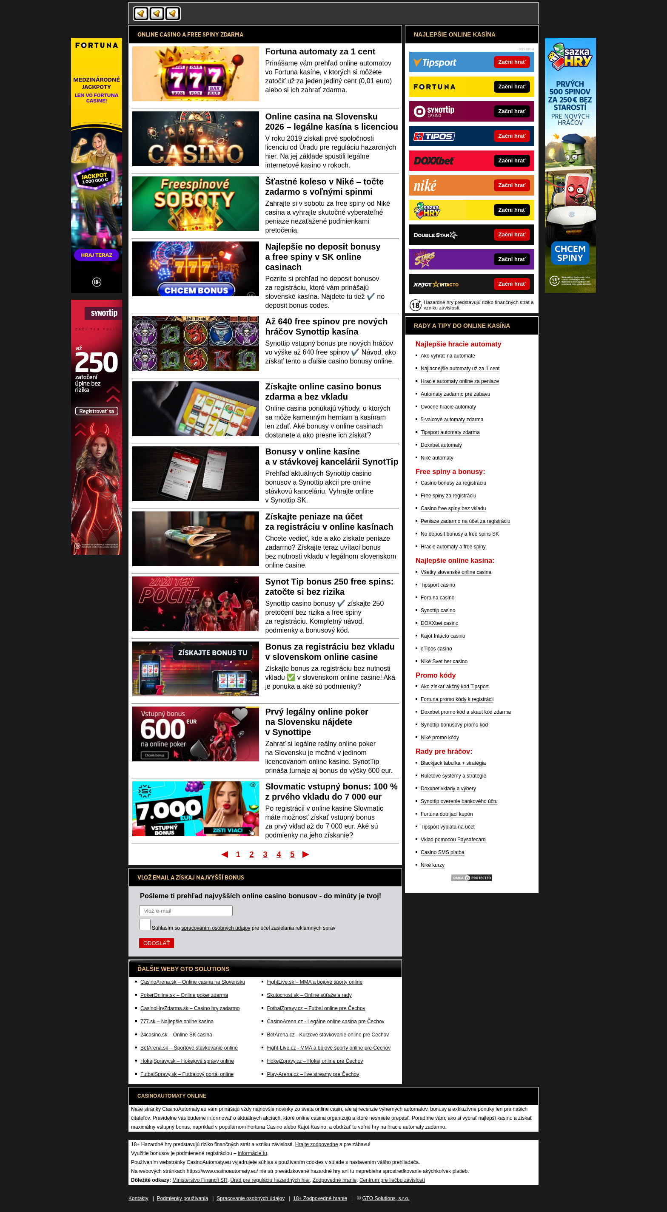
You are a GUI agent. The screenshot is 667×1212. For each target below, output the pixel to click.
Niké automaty (437, 458)
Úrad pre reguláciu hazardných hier (270, 1180)
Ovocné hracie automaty (448, 407)
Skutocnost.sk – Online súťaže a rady (309, 995)
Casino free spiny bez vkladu (453, 508)
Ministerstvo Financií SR (199, 1180)
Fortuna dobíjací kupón (447, 814)
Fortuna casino (437, 598)
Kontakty (138, 1198)
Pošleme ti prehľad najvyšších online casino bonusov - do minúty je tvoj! (260, 896)
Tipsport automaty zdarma (450, 432)
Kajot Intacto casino (443, 636)
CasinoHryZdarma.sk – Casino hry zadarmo (189, 1008)
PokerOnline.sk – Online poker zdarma (184, 995)
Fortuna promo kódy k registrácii (457, 699)
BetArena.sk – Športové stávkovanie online (189, 1048)
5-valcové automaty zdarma (452, 420)
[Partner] (570, 290)
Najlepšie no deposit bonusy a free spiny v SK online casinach (323, 257)
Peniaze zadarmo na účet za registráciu (465, 521)
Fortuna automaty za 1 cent (320, 51)
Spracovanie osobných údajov (251, 1198)
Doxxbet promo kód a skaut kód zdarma (466, 712)
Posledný (306, 854)
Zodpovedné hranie (334, 1180)
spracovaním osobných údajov (215, 928)
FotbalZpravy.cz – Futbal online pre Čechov (316, 1008)
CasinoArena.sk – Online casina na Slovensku (192, 982)
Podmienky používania (182, 1198)
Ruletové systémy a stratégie (453, 776)
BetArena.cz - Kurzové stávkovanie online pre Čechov (328, 1035)
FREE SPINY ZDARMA (215, 34)
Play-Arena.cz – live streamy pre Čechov (313, 1074)
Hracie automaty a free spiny (453, 547)
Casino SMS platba (443, 852)
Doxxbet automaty (441, 445)
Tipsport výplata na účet (448, 827)
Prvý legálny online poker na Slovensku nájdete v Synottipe (316, 722)
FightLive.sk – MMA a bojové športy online (314, 982)
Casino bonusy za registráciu (453, 483)
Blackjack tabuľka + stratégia (453, 763)
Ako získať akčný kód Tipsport (455, 687)
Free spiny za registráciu (448, 496)
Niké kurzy (433, 865)
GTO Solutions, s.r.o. (385, 1198)
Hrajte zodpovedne (316, 1144)
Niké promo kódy (440, 738)
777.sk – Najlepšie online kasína (177, 1022)
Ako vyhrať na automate (448, 356)
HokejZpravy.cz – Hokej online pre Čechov (315, 1061)
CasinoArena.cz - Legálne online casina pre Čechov (325, 1022)
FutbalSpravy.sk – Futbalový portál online (187, 1074)
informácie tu (252, 1153)
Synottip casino (438, 610)
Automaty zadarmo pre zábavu (455, 394)
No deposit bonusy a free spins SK (460, 534)
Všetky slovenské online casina (456, 572)
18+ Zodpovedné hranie (320, 1198)
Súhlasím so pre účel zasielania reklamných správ (244, 928)
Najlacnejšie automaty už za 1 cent (460, 369)
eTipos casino (436, 649)
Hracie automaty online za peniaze (460, 381)
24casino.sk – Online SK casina (176, 1035)
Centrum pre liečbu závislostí (392, 1180)
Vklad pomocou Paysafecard (453, 840)
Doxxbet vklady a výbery (448, 789)
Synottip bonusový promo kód (454, 725)
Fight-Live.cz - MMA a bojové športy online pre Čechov (329, 1048)
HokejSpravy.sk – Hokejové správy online (187, 1061)
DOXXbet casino (440, 623)
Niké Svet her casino (444, 661)
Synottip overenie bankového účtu (459, 801)
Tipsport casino (438, 585)
